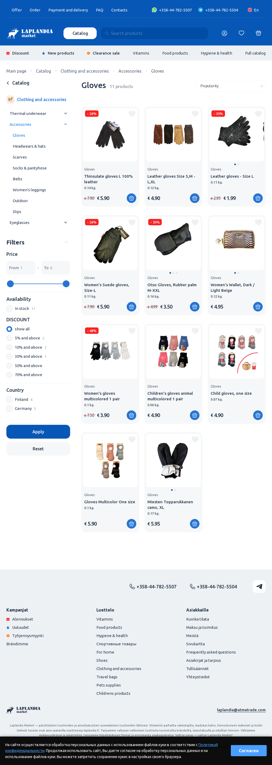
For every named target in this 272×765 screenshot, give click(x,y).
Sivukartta (195, 644)
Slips (17, 211)
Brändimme (17, 644)
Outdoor (20, 200)
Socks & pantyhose (30, 168)
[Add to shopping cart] (131, 198)
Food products (175, 53)
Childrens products (113, 693)
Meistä (192, 635)
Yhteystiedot (198, 677)
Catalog (80, 33)
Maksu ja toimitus (202, 627)
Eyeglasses (19, 222)
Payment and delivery (68, 10)
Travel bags (106, 677)
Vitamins (141, 53)
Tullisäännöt (197, 668)
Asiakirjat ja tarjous (203, 660)
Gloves (19, 135)
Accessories (20, 124)
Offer (17, 10)
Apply (38, 431)
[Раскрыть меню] (65, 113)
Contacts (119, 10)
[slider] (10, 283)
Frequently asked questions (211, 652)
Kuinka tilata (197, 619)
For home (105, 652)
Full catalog (255, 53)
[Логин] (224, 33)
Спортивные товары (116, 644)
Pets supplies (108, 685)
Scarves (20, 157)
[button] (235, 164)
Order (35, 10)
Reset (38, 448)
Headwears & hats (29, 146)
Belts (17, 179)
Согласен (249, 750)
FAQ (99, 10)
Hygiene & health (216, 53)
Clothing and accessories (118, 668)
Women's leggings (29, 190)
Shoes (102, 660)
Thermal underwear (28, 113)
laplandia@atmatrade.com (241, 710)
